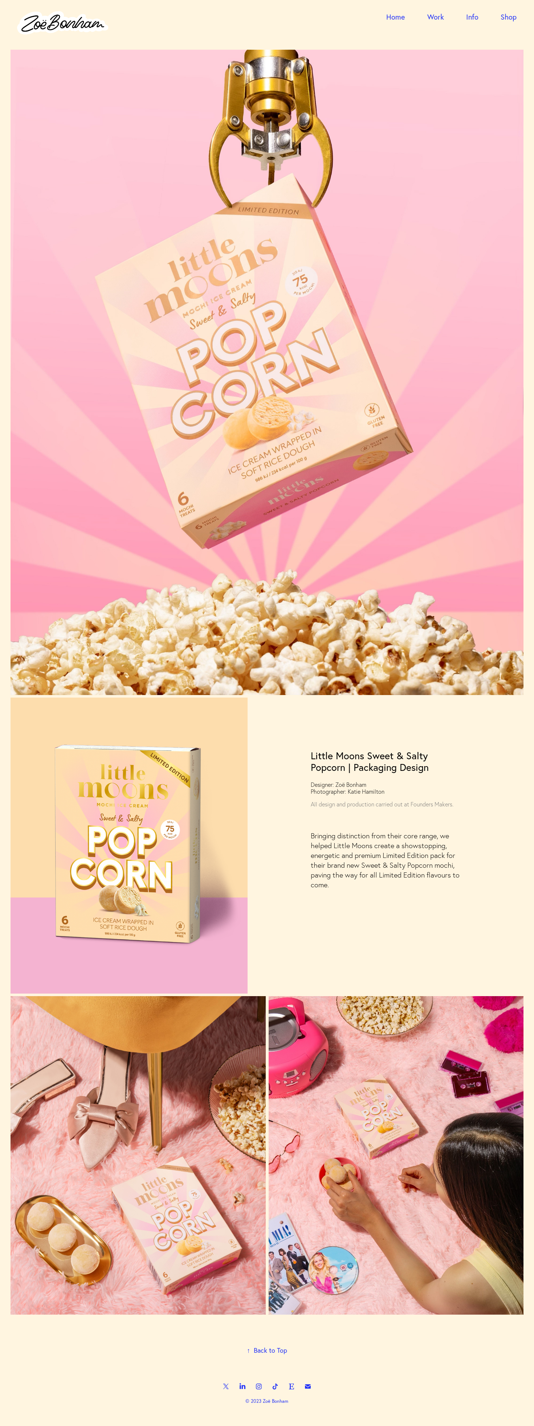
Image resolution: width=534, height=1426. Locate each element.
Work (435, 16)
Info (472, 16)
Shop (509, 16)
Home (395, 16)
